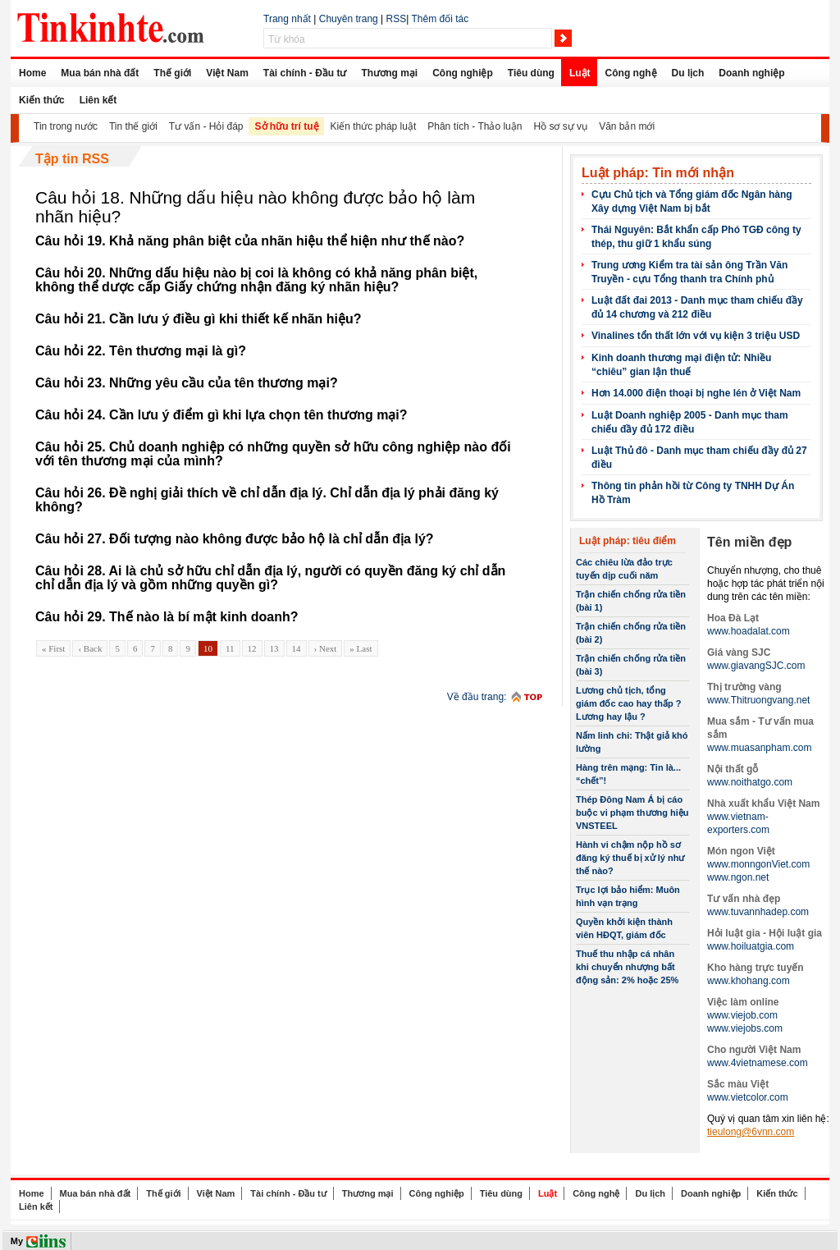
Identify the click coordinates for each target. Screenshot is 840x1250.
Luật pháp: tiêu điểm (627, 541)
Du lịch (688, 73)
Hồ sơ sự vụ (560, 126)
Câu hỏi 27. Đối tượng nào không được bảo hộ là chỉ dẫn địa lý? (234, 539)
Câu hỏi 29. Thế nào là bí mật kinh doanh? (166, 617)
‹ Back (90, 648)
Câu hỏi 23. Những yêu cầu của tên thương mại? (186, 383)
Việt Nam (227, 73)
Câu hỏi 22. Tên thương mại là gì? (140, 351)
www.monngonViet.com (758, 864)
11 (230, 648)
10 (207, 648)
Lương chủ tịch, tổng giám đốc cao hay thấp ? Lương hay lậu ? (629, 703)
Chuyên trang (348, 19)
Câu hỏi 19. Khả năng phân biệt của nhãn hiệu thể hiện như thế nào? (249, 241)
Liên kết (98, 100)
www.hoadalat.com (748, 631)
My (17, 1241)
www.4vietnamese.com (757, 1063)
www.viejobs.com (745, 1028)
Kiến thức (42, 100)
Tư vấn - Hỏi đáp (206, 126)
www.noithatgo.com (749, 782)
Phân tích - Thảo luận (474, 126)
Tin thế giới (133, 126)
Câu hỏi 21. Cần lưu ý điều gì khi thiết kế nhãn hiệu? (198, 319)
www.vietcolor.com (747, 1097)
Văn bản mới (627, 126)
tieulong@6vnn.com (750, 1132)
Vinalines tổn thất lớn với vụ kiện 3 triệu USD (695, 335)
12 (252, 648)
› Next (325, 648)
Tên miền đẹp (749, 542)
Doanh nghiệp (751, 73)
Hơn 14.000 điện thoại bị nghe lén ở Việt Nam (696, 393)
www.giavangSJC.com (756, 665)
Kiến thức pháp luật (374, 126)
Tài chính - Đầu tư (305, 73)
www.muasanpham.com (759, 747)
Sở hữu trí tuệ (287, 126)
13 (274, 648)
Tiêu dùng (531, 73)
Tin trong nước (66, 126)
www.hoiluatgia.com (750, 946)
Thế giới (172, 73)
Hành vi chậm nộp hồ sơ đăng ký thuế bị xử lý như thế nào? (630, 858)
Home (32, 73)
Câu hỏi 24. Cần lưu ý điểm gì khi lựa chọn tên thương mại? (221, 415)
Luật (580, 73)
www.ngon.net (738, 877)
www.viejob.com (742, 1015)
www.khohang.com (748, 981)
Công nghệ (631, 73)
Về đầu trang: (477, 697)
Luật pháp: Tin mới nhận (658, 173)
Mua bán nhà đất (100, 73)
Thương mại (389, 73)
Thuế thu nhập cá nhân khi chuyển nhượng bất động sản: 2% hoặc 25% (627, 967)
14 (296, 648)
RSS (396, 19)
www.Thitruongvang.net (758, 700)
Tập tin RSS (72, 159)
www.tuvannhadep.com (758, 912)
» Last (360, 648)
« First (53, 648)
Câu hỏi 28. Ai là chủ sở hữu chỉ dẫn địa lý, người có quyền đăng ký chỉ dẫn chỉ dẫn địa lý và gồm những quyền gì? (270, 578)
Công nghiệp (462, 73)
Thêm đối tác (439, 19)
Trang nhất (287, 19)
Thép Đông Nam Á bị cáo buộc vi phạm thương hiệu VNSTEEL (632, 812)
